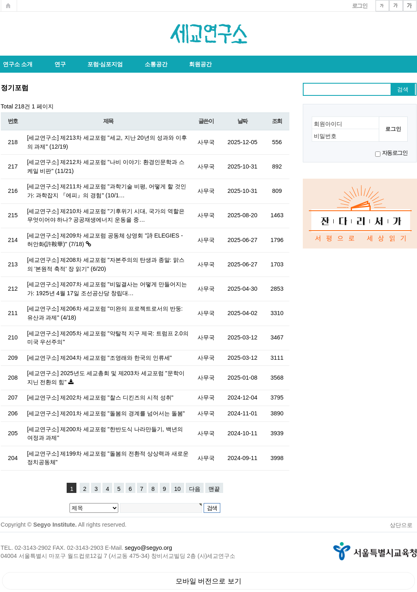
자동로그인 (395, 152)
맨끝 (214, 489)
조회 (277, 121)
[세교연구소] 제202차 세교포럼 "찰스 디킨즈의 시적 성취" (100, 397)
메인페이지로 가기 (9, 5)
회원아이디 (328, 124)
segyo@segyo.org (148, 547)
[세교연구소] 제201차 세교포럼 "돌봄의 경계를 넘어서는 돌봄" (106, 413)
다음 (194, 489)
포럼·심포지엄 (105, 64)
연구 (60, 64)
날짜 (242, 121)
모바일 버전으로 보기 (209, 581)
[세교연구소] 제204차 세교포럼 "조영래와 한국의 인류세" (99, 357)
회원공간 (200, 64)
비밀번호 (325, 136)
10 (177, 489)
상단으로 (401, 525)
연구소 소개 (18, 64)
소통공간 (156, 64)
